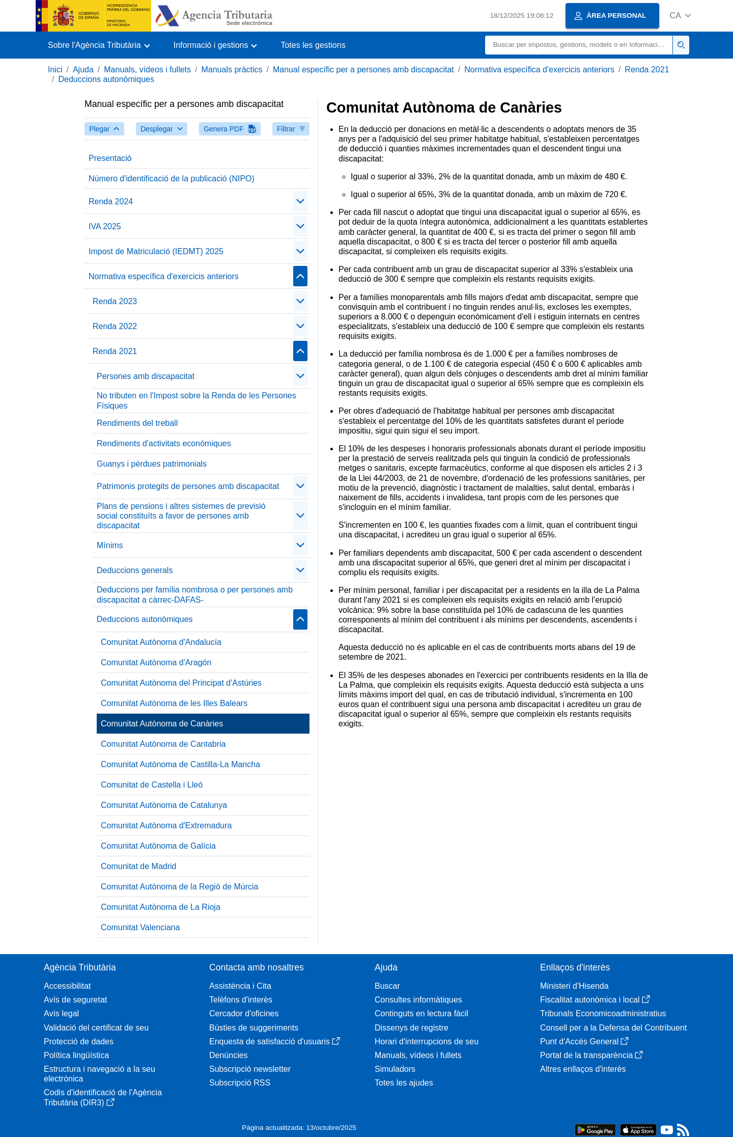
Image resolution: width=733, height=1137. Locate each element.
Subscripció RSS (239, 1082)
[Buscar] (579, 45)
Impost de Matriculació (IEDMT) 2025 (156, 251)
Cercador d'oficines (243, 1013)
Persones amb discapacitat (145, 376)
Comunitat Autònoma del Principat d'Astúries (181, 683)
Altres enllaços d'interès (583, 1069)
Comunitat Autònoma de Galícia (158, 846)
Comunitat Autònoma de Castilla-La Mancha (180, 764)
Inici (55, 69)
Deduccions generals (135, 570)
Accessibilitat (67, 986)
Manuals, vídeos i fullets (147, 69)
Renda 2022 (115, 326)
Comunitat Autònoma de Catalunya (164, 805)
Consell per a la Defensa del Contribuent (613, 1027)
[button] (680, 15)
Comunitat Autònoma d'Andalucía (161, 642)
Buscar (387, 986)
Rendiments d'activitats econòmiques (164, 443)
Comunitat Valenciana (140, 927)
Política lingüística (76, 1055)
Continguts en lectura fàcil (421, 1013)
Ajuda (83, 69)
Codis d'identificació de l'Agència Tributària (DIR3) (103, 1097)
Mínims (110, 545)
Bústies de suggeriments (253, 1027)
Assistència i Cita (240, 986)
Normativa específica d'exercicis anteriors (539, 69)
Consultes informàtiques (418, 999)
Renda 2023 (115, 301)
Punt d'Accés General (584, 1041)
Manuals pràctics (231, 69)
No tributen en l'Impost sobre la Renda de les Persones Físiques (196, 400)
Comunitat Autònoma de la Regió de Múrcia (180, 886)
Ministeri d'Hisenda (574, 986)
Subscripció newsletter (250, 1069)
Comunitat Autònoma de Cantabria (163, 744)
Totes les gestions (312, 45)
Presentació (110, 158)
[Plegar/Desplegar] (300, 201)
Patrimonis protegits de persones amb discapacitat (188, 486)
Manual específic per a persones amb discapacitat (363, 69)
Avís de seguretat (75, 999)
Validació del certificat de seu (96, 1027)
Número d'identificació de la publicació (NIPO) (172, 178)
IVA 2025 (105, 226)
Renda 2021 (647, 69)
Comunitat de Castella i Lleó (152, 784)
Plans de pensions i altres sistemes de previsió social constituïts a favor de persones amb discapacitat (181, 516)
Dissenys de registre (411, 1027)
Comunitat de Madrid (139, 866)
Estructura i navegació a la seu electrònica (99, 1074)
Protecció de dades (79, 1041)
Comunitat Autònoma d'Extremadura (166, 825)
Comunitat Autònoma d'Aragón (156, 662)
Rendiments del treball (137, 423)
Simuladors (395, 1069)
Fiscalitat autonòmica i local (595, 999)
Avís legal (61, 1013)
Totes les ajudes (404, 1082)
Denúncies (228, 1055)
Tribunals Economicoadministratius (603, 1013)
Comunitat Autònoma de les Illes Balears (174, 703)
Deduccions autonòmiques (106, 79)
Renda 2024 (111, 201)
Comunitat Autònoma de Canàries (162, 723)
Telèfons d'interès (240, 999)
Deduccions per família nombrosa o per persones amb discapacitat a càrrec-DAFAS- (195, 594)
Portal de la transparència (591, 1055)
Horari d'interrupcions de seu (426, 1041)
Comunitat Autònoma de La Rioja (160, 907)
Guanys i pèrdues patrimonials (152, 463)
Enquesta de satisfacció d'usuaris (274, 1041)
